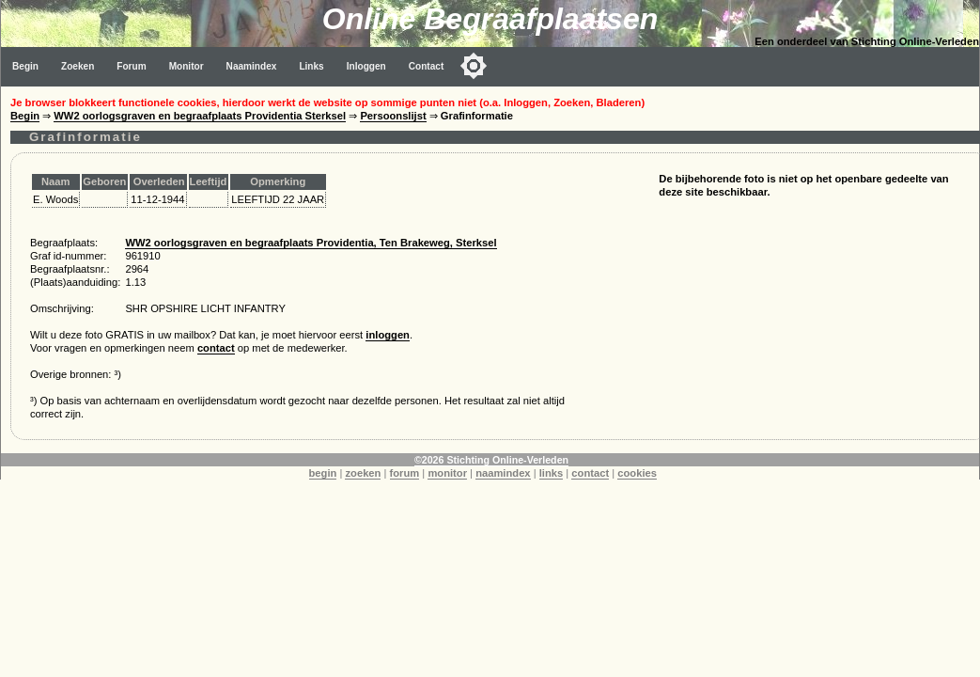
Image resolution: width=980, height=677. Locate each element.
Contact (426, 66)
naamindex (502, 473)
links (551, 473)
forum (405, 473)
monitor (447, 473)
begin (323, 473)
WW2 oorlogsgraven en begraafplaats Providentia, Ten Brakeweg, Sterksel (310, 242)
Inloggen (366, 66)
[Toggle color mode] (473, 66)
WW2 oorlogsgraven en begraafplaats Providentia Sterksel (200, 115)
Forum (131, 66)
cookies (637, 473)
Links (311, 66)
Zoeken (77, 66)
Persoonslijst (393, 115)
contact (216, 348)
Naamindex (251, 66)
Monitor (186, 66)
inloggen (388, 334)
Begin (25, 66)
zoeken (363, 473)
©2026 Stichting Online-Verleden (491, 459)
